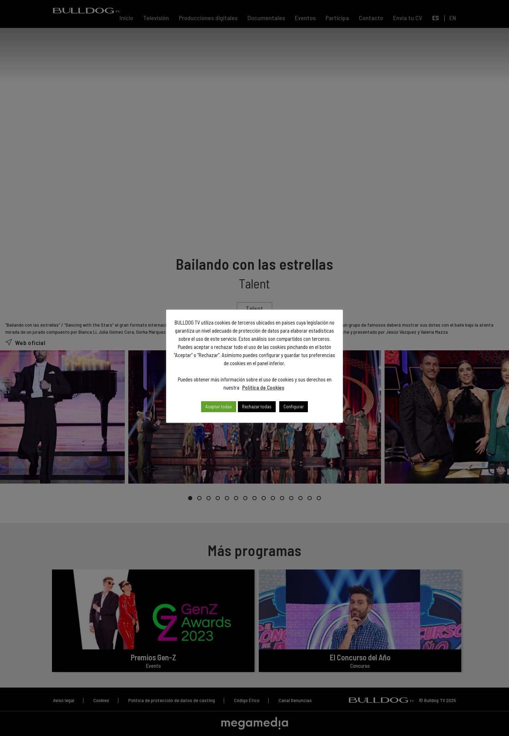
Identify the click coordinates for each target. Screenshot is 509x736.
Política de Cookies (263, 387)
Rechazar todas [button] (256, 406)
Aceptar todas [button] (218, 406)
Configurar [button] (293, 406)
